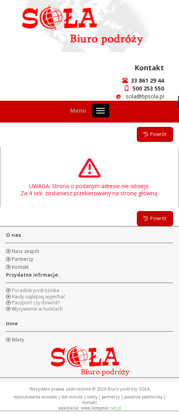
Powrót (155, 134)
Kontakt (20, 267)
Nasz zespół (25, 251)
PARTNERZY (111, 397)
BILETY (92, 397)
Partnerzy (22, 259)
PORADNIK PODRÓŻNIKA (143, 397)
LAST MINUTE (72, 397)
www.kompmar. (101, 408)
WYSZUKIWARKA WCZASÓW (35, 397)
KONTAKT (89, 402)
